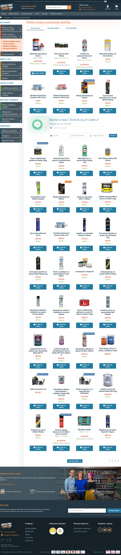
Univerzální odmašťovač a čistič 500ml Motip (107, 98)
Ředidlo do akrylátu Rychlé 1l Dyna (107, 431)
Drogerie (5, 136)
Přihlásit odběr (114, 511)
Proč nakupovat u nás (6, 484)
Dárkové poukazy (56, 14)
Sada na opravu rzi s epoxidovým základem (84, 391)
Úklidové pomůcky (9, 131)
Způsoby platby (29, 531)
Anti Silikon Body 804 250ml (107, 159)
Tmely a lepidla (8, 44)
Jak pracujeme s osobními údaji (82, 528)
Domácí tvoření (8, 141)
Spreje (4, 78)
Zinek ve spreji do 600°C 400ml (84, 198)
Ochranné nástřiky (10, 48)
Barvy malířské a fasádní (9, 65)
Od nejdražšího (71, 28)
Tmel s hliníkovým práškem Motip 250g (38, 159)
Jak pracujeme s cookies (80, 531)
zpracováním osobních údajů (112, 514)
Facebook (100, 530)
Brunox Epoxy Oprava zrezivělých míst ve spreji (61, 432)
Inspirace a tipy (27, 14)
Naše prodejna (14, 14)
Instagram (109, 530)
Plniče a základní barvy (11, 41)
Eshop (4, 14)
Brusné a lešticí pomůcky (8, 120)
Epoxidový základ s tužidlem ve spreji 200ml (61, 312)
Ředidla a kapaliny (10, 46)
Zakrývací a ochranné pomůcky (10, 113)
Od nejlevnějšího (53, 28)
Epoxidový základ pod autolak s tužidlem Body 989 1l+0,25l (61, 392)
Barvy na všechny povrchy (9, 72)
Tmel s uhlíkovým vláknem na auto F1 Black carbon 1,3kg (84, 312)
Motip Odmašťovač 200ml (84, 97)
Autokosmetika (8, 54)
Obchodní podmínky (31, 528)
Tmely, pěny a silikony (7, 94)
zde (102, 1)
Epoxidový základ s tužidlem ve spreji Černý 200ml (38, 312)
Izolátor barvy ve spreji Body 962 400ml (107, 312)
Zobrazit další (73, 461)
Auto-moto (7, 17)
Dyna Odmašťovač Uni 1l (38, 234)
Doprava (27, 534)
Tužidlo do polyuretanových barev (84, 56)
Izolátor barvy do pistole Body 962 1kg (108, 390)
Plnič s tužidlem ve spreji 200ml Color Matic (61, 274)
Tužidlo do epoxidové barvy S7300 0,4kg (108, 198)
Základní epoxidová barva (38, 55)
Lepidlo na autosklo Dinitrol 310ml (84, 234)
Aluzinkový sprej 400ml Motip (38, 431)
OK (105, 1)
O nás (37, 14)
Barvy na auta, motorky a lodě (8, 28)
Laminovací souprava (84, 272)
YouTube (105, 530)
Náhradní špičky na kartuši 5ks (107, 55)
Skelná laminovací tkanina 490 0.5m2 (61, 97)
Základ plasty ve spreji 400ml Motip (107, 273)
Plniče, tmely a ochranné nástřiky (21, 17)
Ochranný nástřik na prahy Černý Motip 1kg (108, 235)
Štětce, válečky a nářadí (9, 106)
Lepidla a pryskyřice (10, 88)
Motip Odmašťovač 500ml (61, 198)
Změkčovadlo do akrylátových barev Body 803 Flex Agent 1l (61, 352)
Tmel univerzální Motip (61, 55)
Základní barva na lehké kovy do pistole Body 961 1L (38, 351)
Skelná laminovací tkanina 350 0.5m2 (38, 97)
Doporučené (35, 28)
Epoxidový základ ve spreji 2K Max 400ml (84, 350)
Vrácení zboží (29, 537)
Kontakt (44, 14)
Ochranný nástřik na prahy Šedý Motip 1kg (38, 273)
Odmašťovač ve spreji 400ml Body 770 (84, 160)
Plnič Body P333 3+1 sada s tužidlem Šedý (108, 350)
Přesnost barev (29, 540)
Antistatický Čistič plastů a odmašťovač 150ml (61, 160)
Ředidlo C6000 (84, 430)
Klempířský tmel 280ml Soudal (38, 198)
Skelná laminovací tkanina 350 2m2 (61, 234)
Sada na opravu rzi (38, 389)
